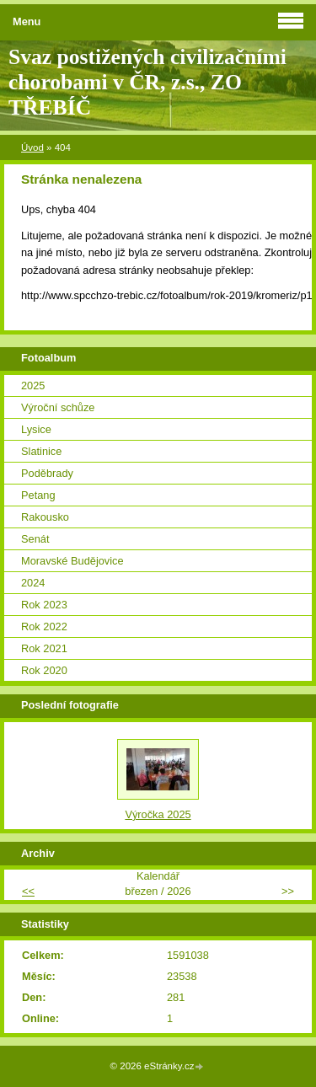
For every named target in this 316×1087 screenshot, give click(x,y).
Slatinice (41, 451)
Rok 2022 (44, 626)
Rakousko (45, 517)
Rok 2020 (44, 670)
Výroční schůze (58, 407)
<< (28, 891)
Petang (38, 495)
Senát (35, 539)
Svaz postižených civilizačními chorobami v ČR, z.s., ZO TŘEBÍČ (147, 82)
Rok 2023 (44, 604)
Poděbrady (47, 473)
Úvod (32, 147)
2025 (33, 385)
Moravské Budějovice (72, 560)
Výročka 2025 (157, 814)
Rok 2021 (44, 648)
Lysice (36, 429)
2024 (33, 582)
